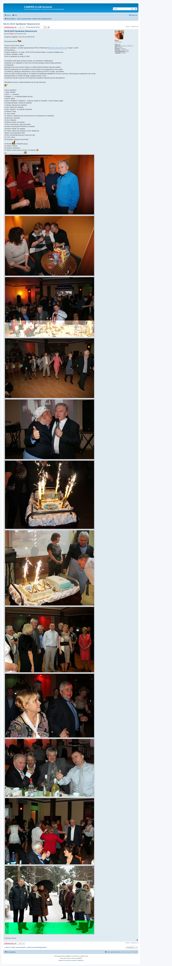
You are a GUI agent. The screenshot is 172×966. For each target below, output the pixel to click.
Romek (117, 40)
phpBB (67, 956)
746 (119, 44)
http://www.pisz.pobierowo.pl (57, 48)
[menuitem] (14, 15)
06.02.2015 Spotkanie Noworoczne (21, 24)
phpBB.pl (79, 958)
